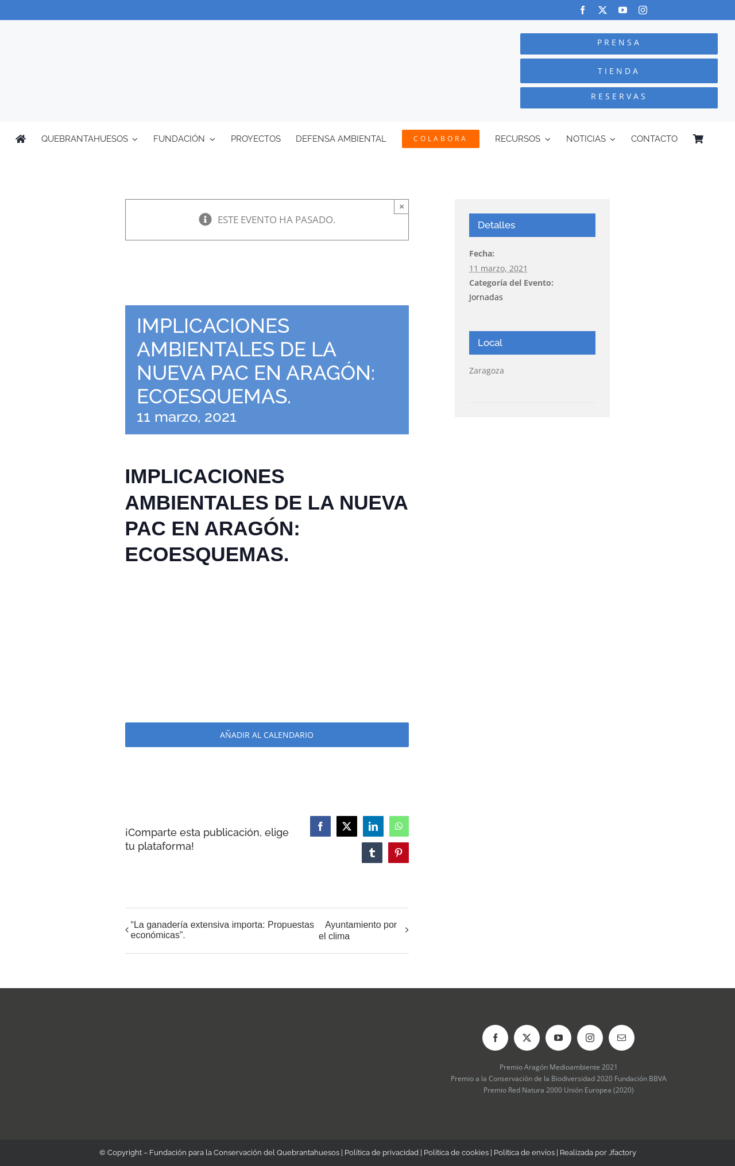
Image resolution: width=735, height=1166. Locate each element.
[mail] (622, 1038)
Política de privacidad (382, 1152)
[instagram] (643, 10)
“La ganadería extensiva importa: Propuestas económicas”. (222, 930)
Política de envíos (524, 1152)
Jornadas (486, 297)
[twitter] (602, 10)
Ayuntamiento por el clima (358, 930)
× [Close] (401, 206)
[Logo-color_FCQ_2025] (138, 30)
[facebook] (582, 10)
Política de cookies (456, 1152)
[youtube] (622, 10)
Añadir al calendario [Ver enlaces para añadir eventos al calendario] (267, 735)
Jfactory (622, 1152)
